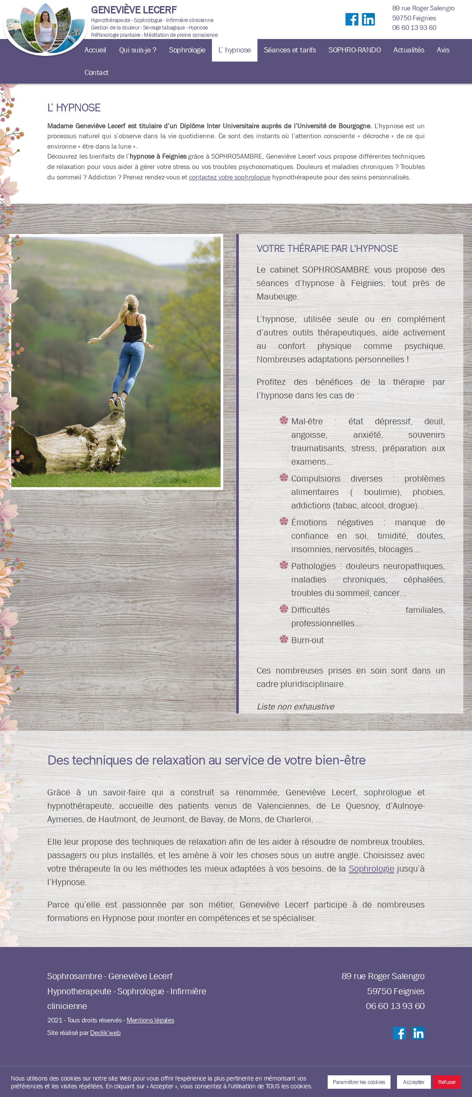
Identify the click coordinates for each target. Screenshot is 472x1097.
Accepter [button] (414, 1082)
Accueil (95, 50)
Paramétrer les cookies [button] (359, 1082)
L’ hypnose (234, 50)
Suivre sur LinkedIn (368, 28)
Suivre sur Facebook (351, 28)
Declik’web (105, 1032)
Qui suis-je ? (137, 50)
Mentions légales (150, 1020)
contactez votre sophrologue (229, 177)
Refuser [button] (447, 1082)
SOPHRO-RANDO (355, 50)
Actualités (409, 50)
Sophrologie (187, 50)
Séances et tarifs (290, 50)
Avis (443, 50)
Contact (97, 73)
